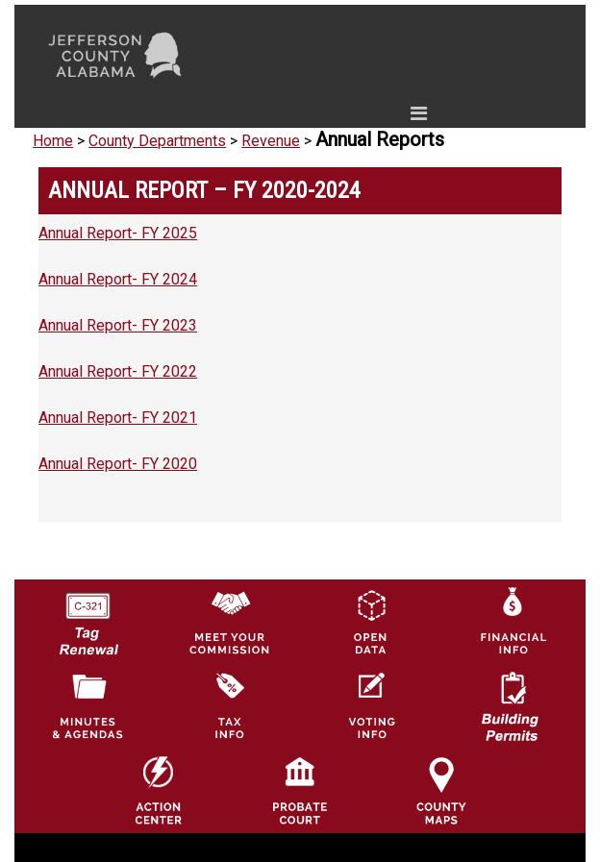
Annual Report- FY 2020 (117, 464)
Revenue (270, 141)
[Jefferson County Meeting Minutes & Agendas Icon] (87, 705)
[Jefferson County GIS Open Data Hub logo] (370, 620)
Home (53, 141)
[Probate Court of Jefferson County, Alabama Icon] (300, 790)
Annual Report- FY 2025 (117, 233)
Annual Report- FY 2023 (117, 325)
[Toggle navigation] (236, 117)
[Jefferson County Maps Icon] (441, 790)
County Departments (157, 141)
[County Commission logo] (229, 620)
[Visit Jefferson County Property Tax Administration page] (229, 705)
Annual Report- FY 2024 (117, 279)
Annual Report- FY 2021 (117, 417)
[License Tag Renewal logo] (87, 616)
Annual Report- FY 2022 (117, 371)
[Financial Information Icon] (511, 620)
